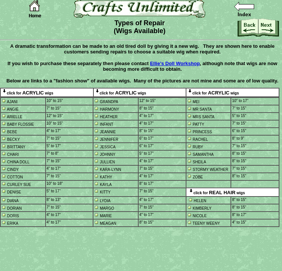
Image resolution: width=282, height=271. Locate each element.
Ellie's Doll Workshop (175, 63)
